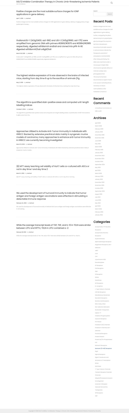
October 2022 (99, 188)
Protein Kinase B (99, 336)
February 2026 (99, 129)
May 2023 (98, 167)
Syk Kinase (98, 366)
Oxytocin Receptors (100, 319)
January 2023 (99, 179)
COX (96, 253)
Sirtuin (97, 363)
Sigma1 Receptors (100, 354)
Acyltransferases (100, 239)
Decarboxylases (99, 262)
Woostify (98, 411)
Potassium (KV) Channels (102, 325)
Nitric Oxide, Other (100, 304)
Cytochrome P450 (100, 259)
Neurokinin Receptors (101, 298)
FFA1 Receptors (99, 268)
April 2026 (98, 123)
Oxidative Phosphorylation (102, 316)
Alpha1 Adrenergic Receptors (103, 241)
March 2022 (98, 209)
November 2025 (99, 138)
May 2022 (98, 203)
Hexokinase (98, 280)
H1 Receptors (98, 274)
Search (95, 11)
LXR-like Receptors (100, 292)
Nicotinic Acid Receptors (102, 301)
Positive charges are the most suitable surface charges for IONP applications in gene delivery (103, 29)
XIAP (96, 396)
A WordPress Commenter (102, 108)
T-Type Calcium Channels (102, 369)
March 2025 (98, 147)
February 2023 (99, 176)
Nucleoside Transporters (102, 310)
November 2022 (99, 185)
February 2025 (99, 149)
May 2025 (98, 144)
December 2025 (99, 135)
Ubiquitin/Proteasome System (103, 378)
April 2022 (98, 206)
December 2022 (99, 182)
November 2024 (99, 158)
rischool (28, 18)
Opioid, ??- (98, 313)
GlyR (96, 271)
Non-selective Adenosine (102, 307)
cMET (96, 250)
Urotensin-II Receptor (101, 384)
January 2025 (99, 152)
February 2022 (99, 212)
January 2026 (99, 132)
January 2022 (99, 215)
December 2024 (99, 155)
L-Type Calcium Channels (102, 289)
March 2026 (98, 126)
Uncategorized (99, 381)
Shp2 (96, 351)
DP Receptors (99, 265)
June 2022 (98, 200)
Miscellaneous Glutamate (102, 295)
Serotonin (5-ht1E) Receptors (103, 348)
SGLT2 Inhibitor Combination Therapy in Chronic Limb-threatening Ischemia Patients (57, 1)
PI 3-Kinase (98, 322)
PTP (96, 342)
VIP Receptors (99, 393)
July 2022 (97, 197)
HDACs (97, 277)
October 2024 (99, 161)
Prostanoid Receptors (101, 333)
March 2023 (98, 173)
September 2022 (100, 191)
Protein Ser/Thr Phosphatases (103, 339)
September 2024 (100, 164)
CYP (96, 256)
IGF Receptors (99, 283)
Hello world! (98, 111)
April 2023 (98, 170)
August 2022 (98, 194)
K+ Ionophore (99, 286)
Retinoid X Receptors (101, 345)
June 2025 (98, 141)
